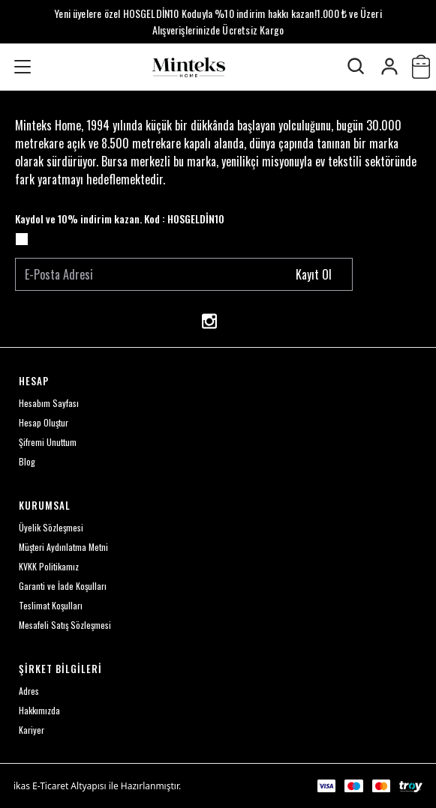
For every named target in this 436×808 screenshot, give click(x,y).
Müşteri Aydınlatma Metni (63, 546)
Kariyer (31, 729)
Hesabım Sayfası (49, 403)
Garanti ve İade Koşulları (63, 585)
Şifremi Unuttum (48, 441)
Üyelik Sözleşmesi (51, 527)
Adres (29, 690)
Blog (27, 461)
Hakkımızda (39, 710)
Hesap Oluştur (43, 422)
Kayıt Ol (314, 274)
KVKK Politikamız (49, 566)
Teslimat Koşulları (51, 605)
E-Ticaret (50, 786)
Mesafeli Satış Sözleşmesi (65, 624)
